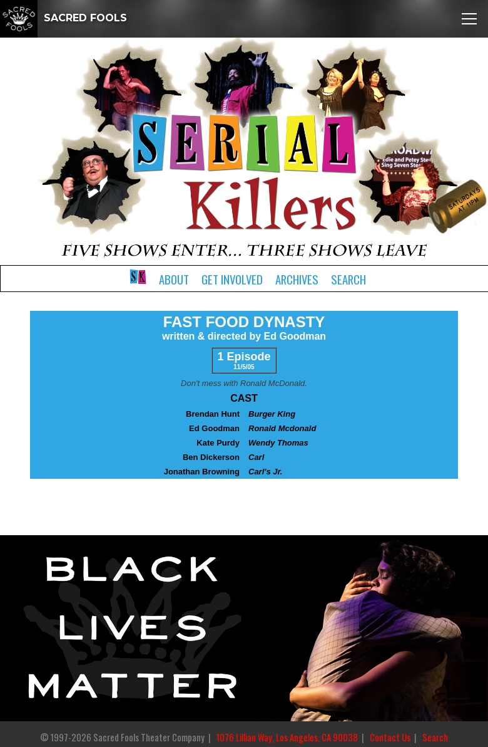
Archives (296, 279)
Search (348, 279)
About (174, 279)
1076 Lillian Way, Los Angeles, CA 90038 (287, 737)
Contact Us (390, 737)
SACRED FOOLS (63, 18)
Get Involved (232, 279)
